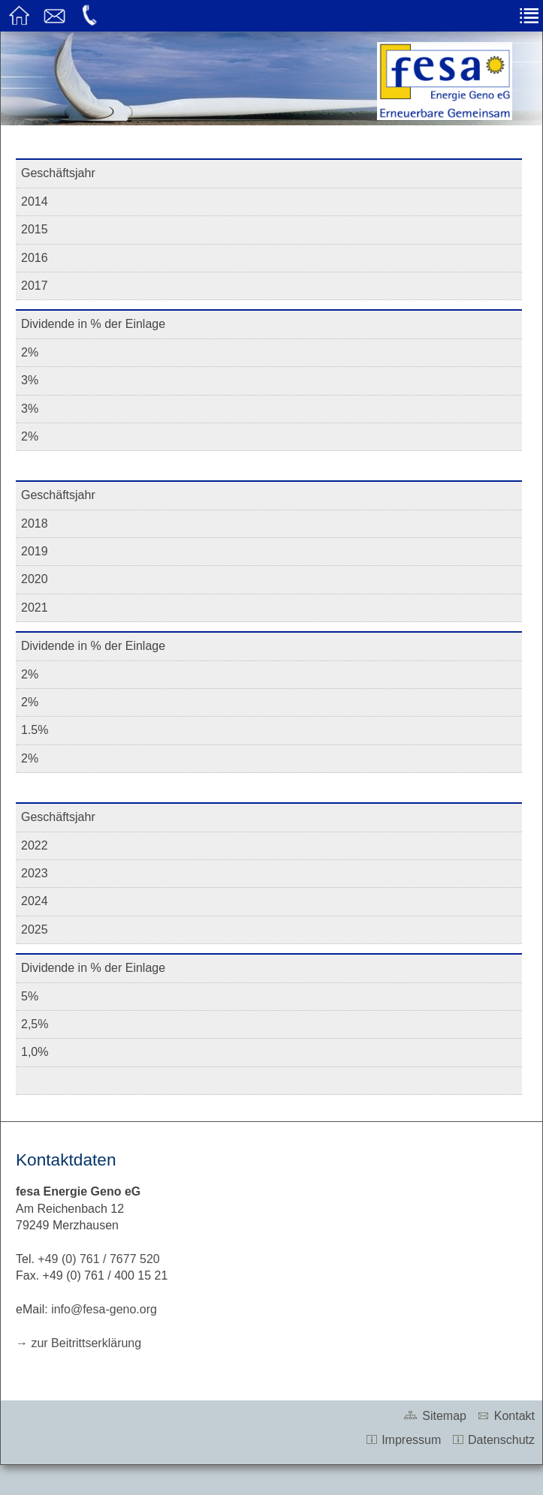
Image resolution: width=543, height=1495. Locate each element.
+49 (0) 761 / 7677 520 (98, 1259)
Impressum (403, 1439)
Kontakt (505, 1415)
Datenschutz (493, 1439)
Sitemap (434, 1415)
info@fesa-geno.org (104, 1309)
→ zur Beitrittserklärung (78, 1343)
